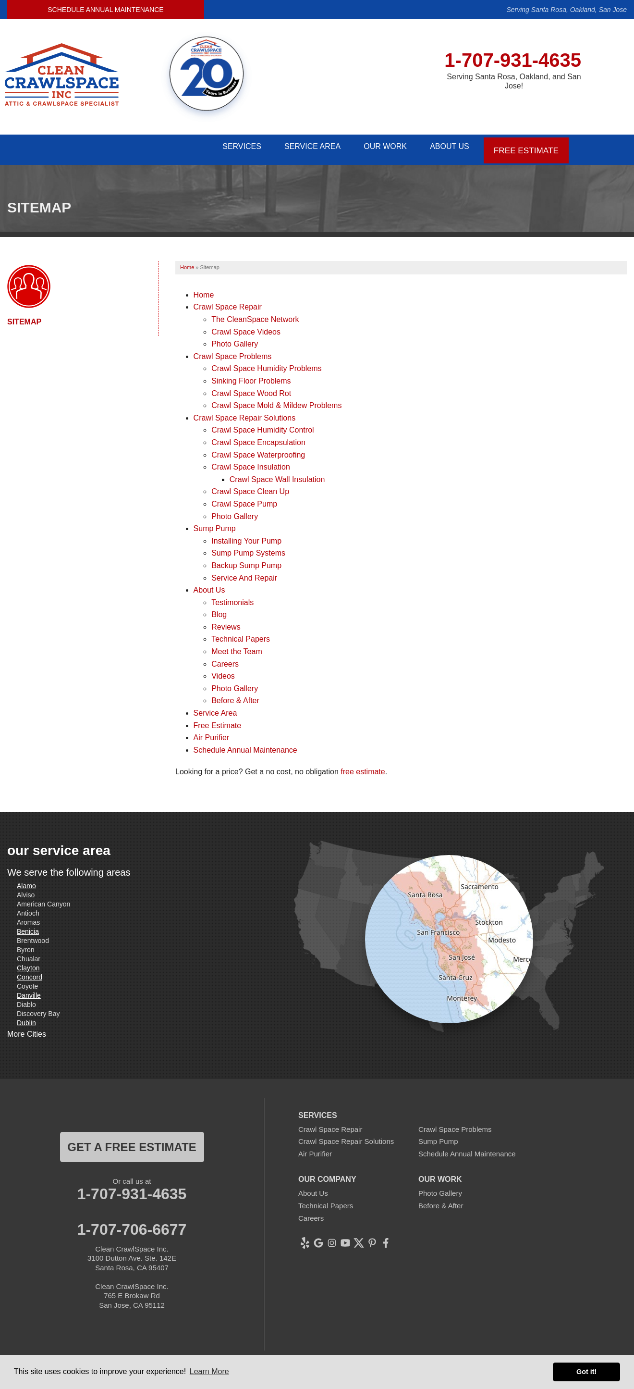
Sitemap (24, 316)
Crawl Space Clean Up (250, 487)
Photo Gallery (234, 339)
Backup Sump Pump (246, 560)
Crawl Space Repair (228, 302)
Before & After (235, 696)
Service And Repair (244, 573)
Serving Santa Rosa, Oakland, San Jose (566, 9)
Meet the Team (236, 647)
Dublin (26, 1017)
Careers (225, 659)
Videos (223, 671)
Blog (219, 610)
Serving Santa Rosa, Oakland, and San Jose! (514, 81)
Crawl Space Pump (244, 499)
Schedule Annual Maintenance (105, 9)
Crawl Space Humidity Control (262, 425)
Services (223, 147)
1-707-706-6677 (132, 1224)
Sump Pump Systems (248, 548)
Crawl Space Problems (233, 351)
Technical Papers (240, 634)
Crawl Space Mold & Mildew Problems (276, 401)
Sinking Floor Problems (251, 376)
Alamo (26, 880)
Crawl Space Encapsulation (258, 438)
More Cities (26, 1029)
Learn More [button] (209, 1371)
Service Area (300, 147)
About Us (448, 147)
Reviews (225, 622)
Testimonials (232, 597)
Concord (29, 972)
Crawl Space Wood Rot (251, 388)
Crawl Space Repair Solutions (245, 413)
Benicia (28, 926)
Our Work (378, 147)
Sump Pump (215, 524)
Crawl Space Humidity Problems (266, 364)
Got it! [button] (586, 1372)
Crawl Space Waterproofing (258, 450)
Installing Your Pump (246, 536)
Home (204, 289)
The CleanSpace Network (255, 314)
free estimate (363, 767)
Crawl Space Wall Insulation (277, 474)
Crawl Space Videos (245, 326)
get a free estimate (131, 1141)
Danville (29, 990)
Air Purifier (212, 733)
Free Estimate (527, 147)
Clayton (28, 963)
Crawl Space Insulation (250, 462)
